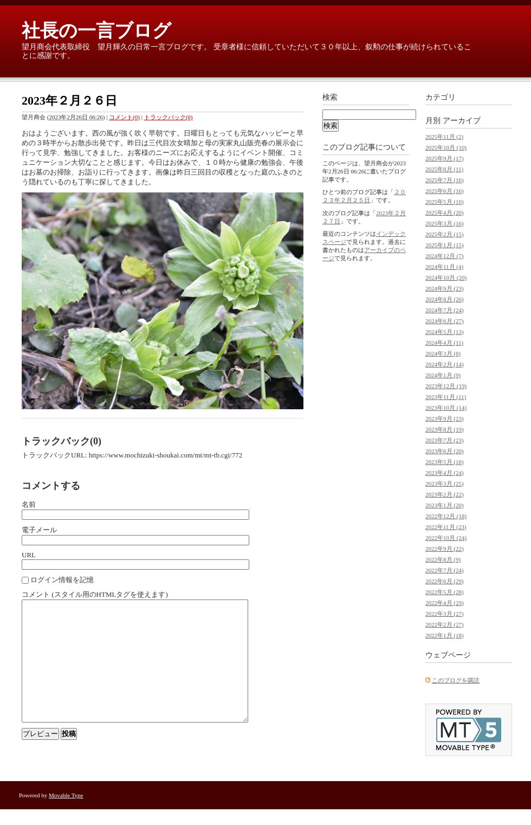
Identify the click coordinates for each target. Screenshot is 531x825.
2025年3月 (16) (444, 223)
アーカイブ (462, 121)
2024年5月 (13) (444, 331)
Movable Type (66, 811)
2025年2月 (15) (444, 234)
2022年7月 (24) (444, 570)
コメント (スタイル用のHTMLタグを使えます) (95, 594)
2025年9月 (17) (444, 158)
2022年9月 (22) (444, 548)
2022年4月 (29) (444, 603)
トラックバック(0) (168, 117)
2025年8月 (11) (444, 169)
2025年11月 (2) (444, 136)
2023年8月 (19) (444, 429)
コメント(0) (124, 117)
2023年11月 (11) (445, 397)
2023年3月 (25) (444, 483)
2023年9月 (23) (444, 418)
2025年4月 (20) (444, 212)
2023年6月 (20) (444, 451)
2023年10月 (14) (446, 407)
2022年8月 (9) (443, 559)
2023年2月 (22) (444, 494)
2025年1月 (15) (444, 245)
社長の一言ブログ (96, 31)
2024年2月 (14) (444, 364)
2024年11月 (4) (444, 266)
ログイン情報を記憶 (62, 580)
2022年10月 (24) (446, 537)
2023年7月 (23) (444, 440)
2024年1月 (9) (443, 375)
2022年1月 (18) (444, 635)
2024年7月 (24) (444, 310)
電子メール (39, 530)
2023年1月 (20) (444, 505)
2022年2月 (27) (444, 624)
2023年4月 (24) (444, 472)
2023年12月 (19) (446, 386)
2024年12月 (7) (444, 256)
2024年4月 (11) (444, 342)
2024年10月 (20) (446, 277)
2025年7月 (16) (444, 180)
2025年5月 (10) (444, 201)
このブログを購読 (456, 680)
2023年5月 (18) (444, 462)
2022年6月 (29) (444, 581)
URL (29, 555)
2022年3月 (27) (444, 613)
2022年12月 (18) (446, 516)
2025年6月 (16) (444, 191)
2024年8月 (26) (444, 299)
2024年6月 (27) (444, 321)
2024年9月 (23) (444, 288)
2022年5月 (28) (444, 592)
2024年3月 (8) (443, 353)
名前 (29, 504)
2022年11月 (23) (446, 527)
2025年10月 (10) (446, 147)
